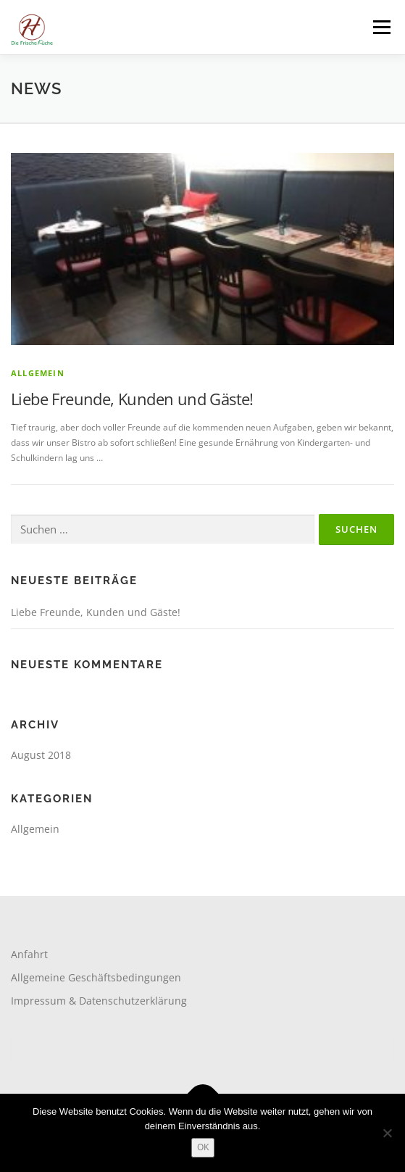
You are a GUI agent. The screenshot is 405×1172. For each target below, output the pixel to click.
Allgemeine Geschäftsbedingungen (96, 977)
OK (203, 1147)
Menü (380, 27)
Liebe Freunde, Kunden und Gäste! (132, 399)
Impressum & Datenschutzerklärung (99, 1000)
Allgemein (37, 372)
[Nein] (387, 1133)
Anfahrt (29, 954)
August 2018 (41, 755)
